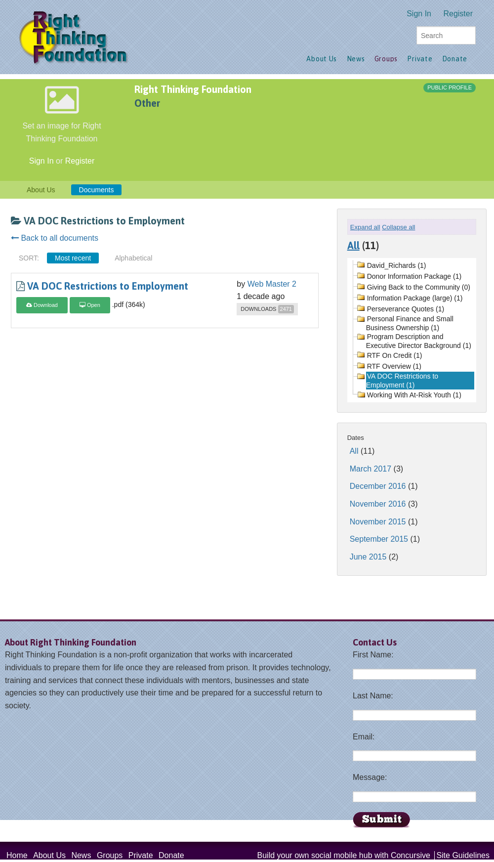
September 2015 (379, 539)
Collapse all (398, 227)
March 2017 (371, 469)
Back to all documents (54, 238)
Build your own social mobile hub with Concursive (343, 855)
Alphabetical (133, 258)
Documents (96, 190)
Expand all (365, 227)
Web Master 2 (271, 284)
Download (42, 305)
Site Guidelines (463, 855)
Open (90, 305)
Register (458, 13)
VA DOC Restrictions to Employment (107, 286)
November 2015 (378, 521)
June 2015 (368, 557)
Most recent (73, 258)
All (353, 245)
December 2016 (378, 486)
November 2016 (378, 504)
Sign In (419, 13)
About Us (41, 190)
